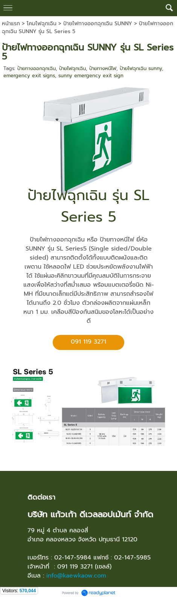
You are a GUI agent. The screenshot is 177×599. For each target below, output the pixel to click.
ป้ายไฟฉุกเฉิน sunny (141, 68)
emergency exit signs (29, 75)
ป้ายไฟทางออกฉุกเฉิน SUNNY (97, 24)
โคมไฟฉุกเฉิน (41, 24)
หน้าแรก (11, 24)
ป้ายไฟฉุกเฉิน (72, 68)
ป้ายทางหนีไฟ (102, 68)
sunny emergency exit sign (91, 75)
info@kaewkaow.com (76, 575)
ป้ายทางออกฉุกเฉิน (36, 68)
